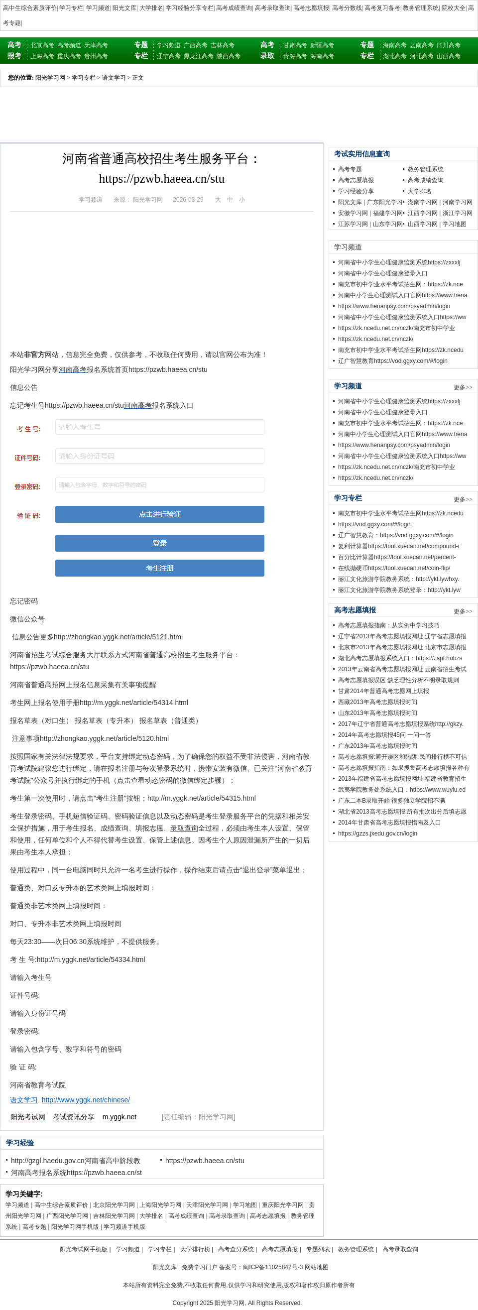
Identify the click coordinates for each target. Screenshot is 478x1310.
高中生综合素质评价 (30, 7)
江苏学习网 (353, 224)
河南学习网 (458, 202)
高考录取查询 (273, 7)
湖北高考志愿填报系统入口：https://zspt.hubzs (400, 658)
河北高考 (422, 56)
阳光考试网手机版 (84, 1249)
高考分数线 (347, 7)
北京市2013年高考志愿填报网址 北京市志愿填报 (402, 647)
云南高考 (422, 45)
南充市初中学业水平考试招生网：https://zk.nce (400, 284)
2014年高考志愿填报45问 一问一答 (384, 734)
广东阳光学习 (385, 202)
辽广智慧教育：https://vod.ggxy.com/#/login (396, 535)
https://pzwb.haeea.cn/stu (204, 1161)
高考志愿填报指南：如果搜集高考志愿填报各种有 (404, 767)
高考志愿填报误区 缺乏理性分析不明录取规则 (398, 680)
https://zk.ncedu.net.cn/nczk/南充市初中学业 (396, 328)
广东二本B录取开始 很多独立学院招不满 (391, 800)
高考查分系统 (236, 1249)
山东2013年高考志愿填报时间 (377, 713)
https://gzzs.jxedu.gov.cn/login (377, 833)
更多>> (463, 387)
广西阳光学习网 (67, 1215)
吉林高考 (223, 45)
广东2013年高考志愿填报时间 (377, 745)
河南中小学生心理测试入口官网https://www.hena (402, 295)
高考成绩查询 (234, 7)
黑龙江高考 (199, 56)
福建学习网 (388, 213)
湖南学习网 (423, 202)
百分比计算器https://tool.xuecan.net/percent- (397, 557)
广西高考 (196, 45)
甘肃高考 (295, 45)
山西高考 (449, 56)
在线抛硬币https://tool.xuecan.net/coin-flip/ (394, 568)
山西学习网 (423, 224)
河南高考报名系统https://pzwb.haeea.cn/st (76, 1173)
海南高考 (322, 56)
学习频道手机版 (124, 1226)
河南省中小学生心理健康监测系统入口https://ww (402, 317)
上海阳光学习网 (160, 1204)
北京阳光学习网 (114, 1204)
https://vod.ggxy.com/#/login (375, 524)
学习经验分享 (356, 191)
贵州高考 (96, 56)
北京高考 (42, 45)
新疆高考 (322, 45)
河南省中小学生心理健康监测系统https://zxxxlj (399, 262)
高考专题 (34, 1226)
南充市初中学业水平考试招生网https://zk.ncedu (401, 350)
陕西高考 (228, 56)
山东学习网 (388, 224)
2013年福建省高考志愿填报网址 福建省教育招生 (402, 778)
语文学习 (114, 77)
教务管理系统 (421, 7)
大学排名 (151, 7)
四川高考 (449, 45)
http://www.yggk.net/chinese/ (86, 1100)
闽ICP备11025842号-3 (273, 1267)
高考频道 (69, 45)
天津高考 (96, 45)
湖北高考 (395, 56)
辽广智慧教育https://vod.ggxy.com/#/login (393, 360)
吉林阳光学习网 (114, 1215)
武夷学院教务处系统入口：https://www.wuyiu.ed (402, 789)
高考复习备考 (382, 7)
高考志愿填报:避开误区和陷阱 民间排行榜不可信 (402, 756)
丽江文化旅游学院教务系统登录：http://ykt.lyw (399, 590)
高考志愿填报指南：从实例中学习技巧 (389, 625)
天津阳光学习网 (207, 1204)
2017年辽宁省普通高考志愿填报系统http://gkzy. (401, 723)
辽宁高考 (169, 56)
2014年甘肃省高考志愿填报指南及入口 (389, 822)
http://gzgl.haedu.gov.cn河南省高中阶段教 (75, 1161)
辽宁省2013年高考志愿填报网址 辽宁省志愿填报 (402, 636)
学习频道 (98, 7)
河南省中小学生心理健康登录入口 (383, 273)
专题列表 (318, 1249)
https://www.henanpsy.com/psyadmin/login (394, 306)
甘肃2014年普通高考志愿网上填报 (383, 691)
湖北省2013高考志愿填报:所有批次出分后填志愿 (402, 811)
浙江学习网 (458, 213)
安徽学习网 (353, 213)
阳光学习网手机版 (75, 1226)
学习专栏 (71, 7)
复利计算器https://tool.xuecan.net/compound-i (398, 546)
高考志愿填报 (311, 7)
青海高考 (295, 56)
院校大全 (454, 7)
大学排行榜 (195, 1249)
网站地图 (317, 1267)
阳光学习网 (50, 77)
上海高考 (42, 56)
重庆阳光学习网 (283, 1204)
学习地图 (245, 1204)
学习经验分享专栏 (190, 7)
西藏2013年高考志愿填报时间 (377, 702)
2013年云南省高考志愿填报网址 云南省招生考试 (402, 669)
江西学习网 (423, 213)
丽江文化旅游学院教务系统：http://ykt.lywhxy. (398, 579)
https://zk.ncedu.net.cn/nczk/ (375, 339)
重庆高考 (69, 56)
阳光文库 (124, 7)
